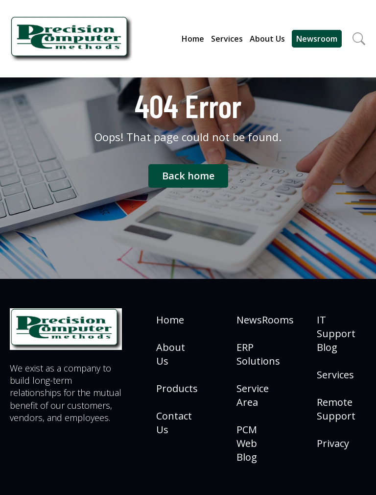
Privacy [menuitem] (333, 443)
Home (193, 38)
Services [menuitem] (335, 374)
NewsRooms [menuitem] (265, 319)
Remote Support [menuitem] (336, 409)
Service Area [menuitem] (252, 395)
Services (227, 38)
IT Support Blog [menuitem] (336, 333)
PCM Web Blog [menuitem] (246, 443)
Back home (188, 175)
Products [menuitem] (177, 388)
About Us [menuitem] (170, 354)
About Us (267, 38)
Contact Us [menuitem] (174, 422)
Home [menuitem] (170, 319)
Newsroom (316, 38)
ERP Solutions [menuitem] (258, 354)
